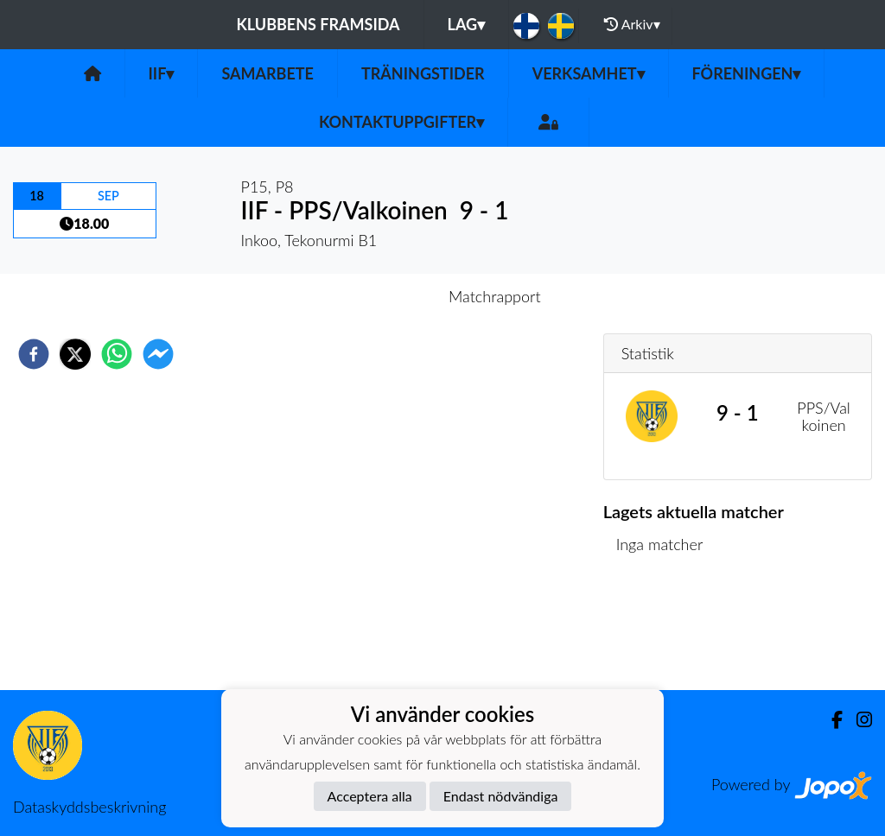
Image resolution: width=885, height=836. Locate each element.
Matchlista (659, 632)
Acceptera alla (370, 796)
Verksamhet (588, 73)
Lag (467, 24)
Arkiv (631, 24)
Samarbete (267, 73)
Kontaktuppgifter (401, 121)
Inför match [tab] (382, 296)
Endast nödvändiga (500, 796)
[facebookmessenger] (158, 354)
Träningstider (423, 73)
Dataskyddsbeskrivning (89, 806)
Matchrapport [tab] (494, 296)
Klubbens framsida (317, 24)
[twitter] (75, 354)
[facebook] (33, 354)
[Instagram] (857, 720)
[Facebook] (830, 720)
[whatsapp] (116, 354)
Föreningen (746, 73)
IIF (162, 73)
